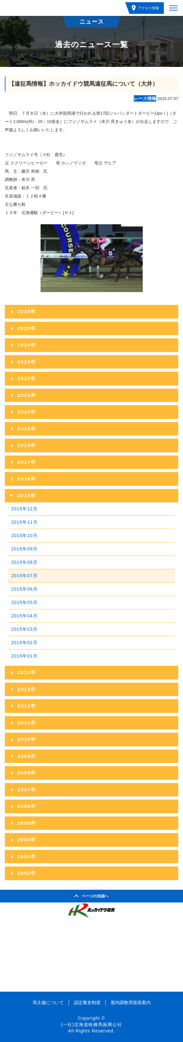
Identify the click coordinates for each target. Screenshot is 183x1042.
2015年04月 (24, 615)
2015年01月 (24, 655)
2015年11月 (24, 522)
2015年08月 (24, 562)
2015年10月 (24, 535)
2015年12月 (24, 508)
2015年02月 (24, 642)
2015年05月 (24, 602)
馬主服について (48, 1002)
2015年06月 (24, 589)
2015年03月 (24, 629)
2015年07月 (24, 575)
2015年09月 (24, 548)
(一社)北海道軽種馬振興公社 (91, 1024)
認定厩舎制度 (87, 1002)
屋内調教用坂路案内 (131, 1002)
